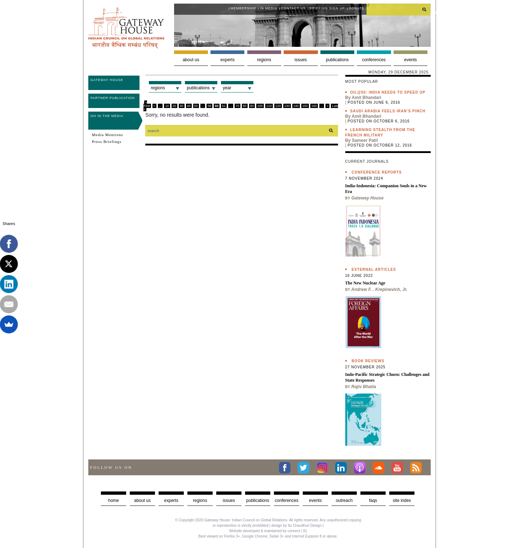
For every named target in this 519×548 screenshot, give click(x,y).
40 (189, 106)
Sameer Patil (365, 140)
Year (227, 87)
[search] (398, 9)
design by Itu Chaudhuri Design (296, 525)
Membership (243, 8)
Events (410, 59)
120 (278, 106)
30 (181, 106)
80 (245, 106)
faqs (373, 500)
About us (191, 59)
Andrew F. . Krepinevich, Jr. (379, 289)
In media (268, 8)
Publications (337, 59)
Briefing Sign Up (327, 8)
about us (142, 500)
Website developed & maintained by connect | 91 (268, 531)
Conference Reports (377, 172)
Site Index (402, 500)
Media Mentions (107, 134)
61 (224, 106)
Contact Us (293, 8)
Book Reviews (368, 361)
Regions (264, 59)
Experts (228, 59)
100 (260, 106)
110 (269, 106)
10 (167, 106)
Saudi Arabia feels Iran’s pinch (388, 111)
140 (296, 106)
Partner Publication (112, 98)
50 (196, 106)
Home (113, 500)
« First (146, 104)
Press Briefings (106, 141)
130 (287, 106)
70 (237, 106)
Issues (300, 59)
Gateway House (106, 80)
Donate (356, 8)
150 (305, 106)
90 (252, 106)
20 (174, 106)
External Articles (374, 269)
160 (314, 106)
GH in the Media (106, 116)
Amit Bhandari (366, 97)
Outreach (344, 500)
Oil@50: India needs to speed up (388, 92)
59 (209, 106)
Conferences (374, 59)
